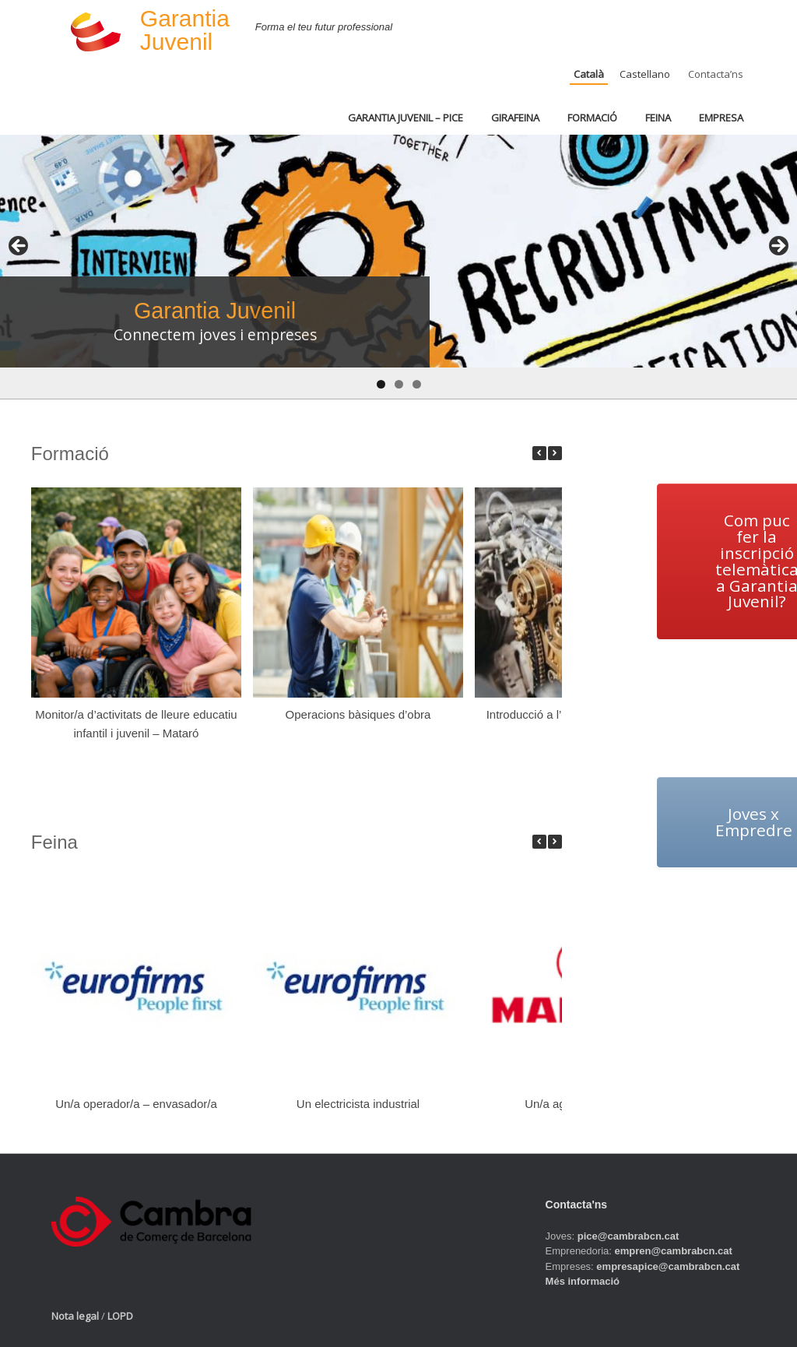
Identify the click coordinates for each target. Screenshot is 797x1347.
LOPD (120, 1316)
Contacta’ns (715, 74)
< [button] (19, 246)
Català (589, 74)
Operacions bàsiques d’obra (357, 714)
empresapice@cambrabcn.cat (667, 1266)
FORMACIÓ (592, 118)
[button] (555, 453)
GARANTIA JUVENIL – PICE (405, 118)
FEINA (658, 118)
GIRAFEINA (515, 118)
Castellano (645, 74)
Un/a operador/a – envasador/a (136, 1103)
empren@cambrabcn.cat (673, 1251)
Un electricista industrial (358, 1103)
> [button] (777, 246)
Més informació (583, 1281)
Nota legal (75, 1316)
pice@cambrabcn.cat (628, 1236)
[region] (398, 267)
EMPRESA (721, 118)
